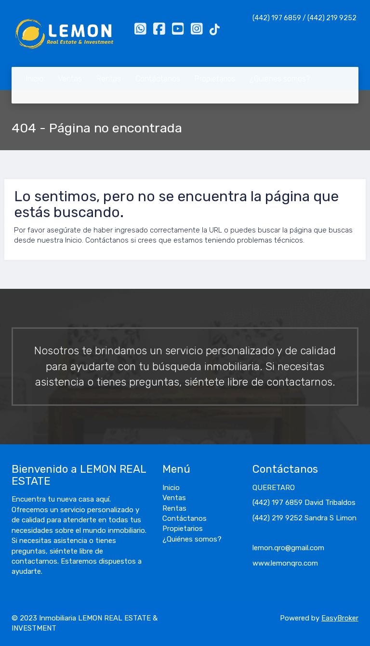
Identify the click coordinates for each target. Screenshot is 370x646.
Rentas (108, 78)
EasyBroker (339, 618)
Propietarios (215, 78)
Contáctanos (157, 78)
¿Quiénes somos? (280, 78)
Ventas (70, 78)
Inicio (34, 78)
